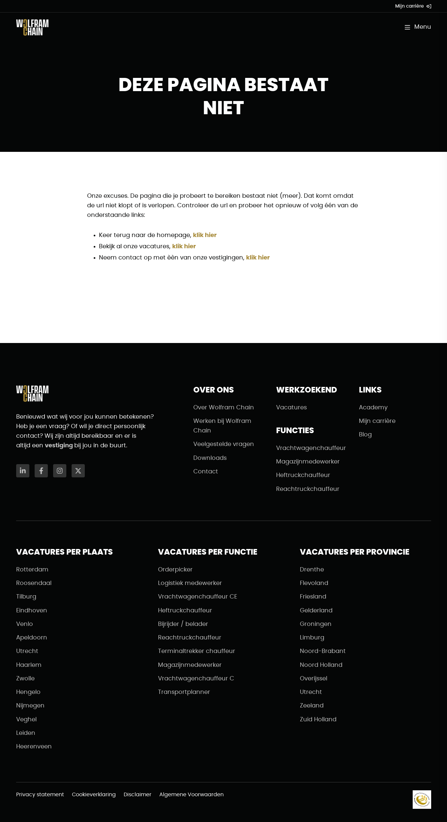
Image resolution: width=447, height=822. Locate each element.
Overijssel (313, 679)
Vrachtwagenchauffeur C (196, 679)
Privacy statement (40, 794)
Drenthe (312, 570)
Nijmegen (30, 706)
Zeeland (312, 706)
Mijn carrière (413, 6)
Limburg (312, 638)
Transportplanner (184, 692)
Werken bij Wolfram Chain (222, 426)
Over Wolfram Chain (223, 408)
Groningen (316, 624)
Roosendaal (33, 583)
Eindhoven (31, 611)
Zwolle (25, 679)
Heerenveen (34, 747)
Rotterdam (32, 570)
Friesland (313, 597)
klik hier (205, 235)
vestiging (59, 446)
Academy (373, 408)
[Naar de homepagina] (32, 27)
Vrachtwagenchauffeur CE (197, 597)
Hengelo (28, 692)
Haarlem (29, 665)
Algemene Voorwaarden (191, 794)
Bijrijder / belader (183, 624)
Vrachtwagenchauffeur (311, 448)
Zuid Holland (318, 720)
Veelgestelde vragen (223, 444)
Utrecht (27, 651)
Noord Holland (321, 665)
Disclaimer (137, 794)
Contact (205, 472)
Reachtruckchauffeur (307, 489)
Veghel (26, 720)
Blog (365, 435)
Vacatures (291, 408)
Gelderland (316, 611)
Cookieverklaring (94, 794)
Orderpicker (175, 570)
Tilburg (26, 597)
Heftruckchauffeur (303, 475)
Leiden (25, 733)
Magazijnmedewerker (308, 462)
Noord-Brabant (323, 651)
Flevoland (314, 583)
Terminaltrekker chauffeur (196, 651)
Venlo (24, 624)
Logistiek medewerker (190, 583)
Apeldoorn (31, 638)
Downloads (210, 458)
